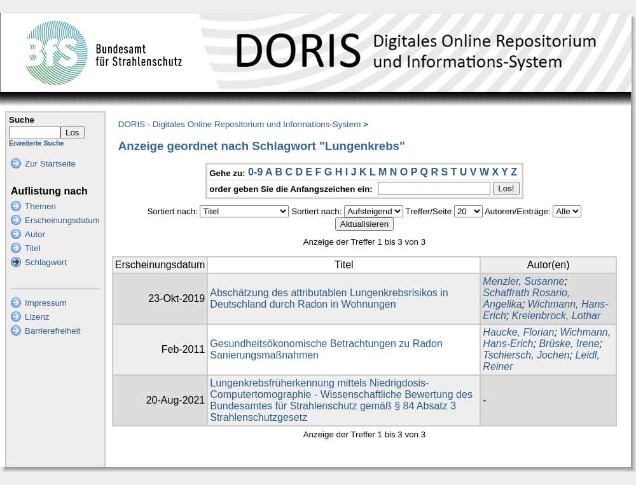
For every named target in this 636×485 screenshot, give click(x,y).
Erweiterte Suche (36, 143)
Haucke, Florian (518, 332)
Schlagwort (46, 262)
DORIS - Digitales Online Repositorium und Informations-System (239, 124)
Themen (40, 206)
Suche (21, 120)
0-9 (255, 172)
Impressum (46, 303)
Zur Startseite (50, 163)
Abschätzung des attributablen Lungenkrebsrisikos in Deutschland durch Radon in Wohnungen (329, 298)
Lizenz (37, 317)
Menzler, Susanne (523, 281)
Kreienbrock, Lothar (556, 315)
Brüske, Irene (569, 343)
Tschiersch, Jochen (526, 355)
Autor (35, 234)
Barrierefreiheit (52, 331)
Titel (33, 248)
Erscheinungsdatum (62, 220)
